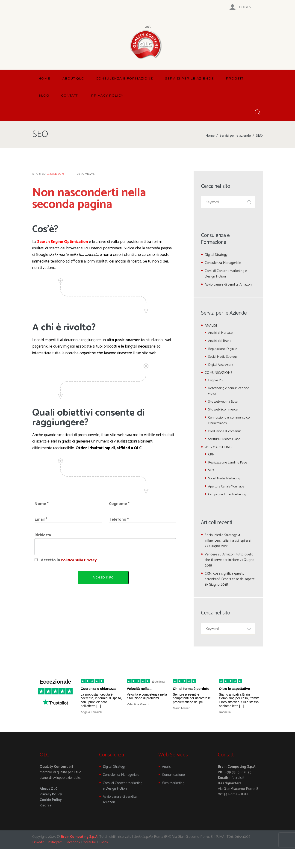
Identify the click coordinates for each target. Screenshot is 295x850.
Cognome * (119, 504)
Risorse (46, 806)
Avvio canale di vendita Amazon (229, 285)
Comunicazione (173, 776)
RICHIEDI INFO (103, 577)
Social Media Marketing (225, 479)
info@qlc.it (237, 779)
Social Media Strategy (224, 357)
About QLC (49, 790)
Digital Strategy (217, 255)
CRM (211, 455)
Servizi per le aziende (235, 136)
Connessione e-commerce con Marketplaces (231, 421)
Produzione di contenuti (226, 431)
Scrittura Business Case (225, 440)
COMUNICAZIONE (219, 373)
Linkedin (38, 843)
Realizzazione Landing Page (229, 463)
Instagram (56, 843)
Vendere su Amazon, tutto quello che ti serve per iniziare (230, 558)
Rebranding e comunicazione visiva (229, 391)
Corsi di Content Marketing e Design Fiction (226, 274)
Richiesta (43, 535)
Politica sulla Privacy (79, 560)
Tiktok (105, 843)
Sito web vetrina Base (224, 402)
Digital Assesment (221, 365)
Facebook (74, 843)
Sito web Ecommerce (224, 410)
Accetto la (69, 560)
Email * (41, 519)
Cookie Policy (51, 801)
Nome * (42, 504)
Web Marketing (173, 784)
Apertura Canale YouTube (227, 487)
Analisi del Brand (220, 341)
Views (86, 173)
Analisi (167, 768)
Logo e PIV (216, 381)
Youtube (91, 843)
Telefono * (119, 519)
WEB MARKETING (219, 448)
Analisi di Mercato (221, 333)
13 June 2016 (55, 173)
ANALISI (211, 326)
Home (209, 136)
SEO (211, 471)
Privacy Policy (51, 795)
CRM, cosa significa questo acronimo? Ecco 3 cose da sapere (225, 579)
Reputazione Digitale (223, 349)
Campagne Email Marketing (228, 495)
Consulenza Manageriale (223, 263)
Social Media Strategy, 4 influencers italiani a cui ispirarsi (228, 538)
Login (245, 7)
